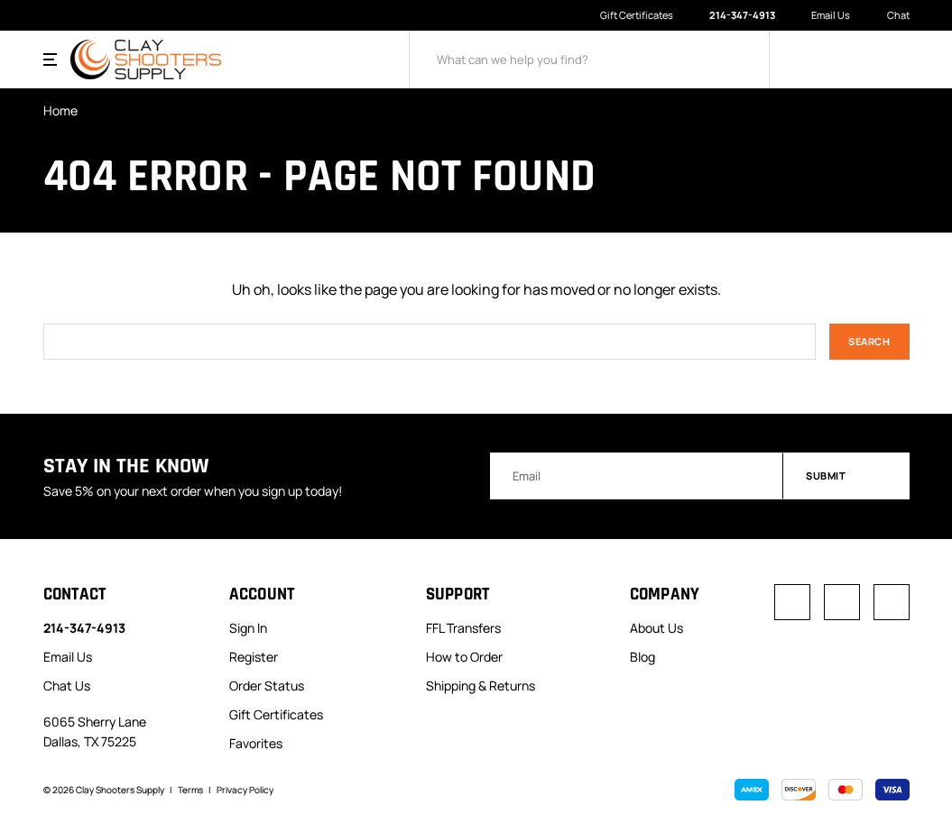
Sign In (248, 627)
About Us (656, 627)
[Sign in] (816, 59)
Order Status (266, 685)
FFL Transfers (463, 627)
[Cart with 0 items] (897, 59)
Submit (847, 475)
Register (253, 656)
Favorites (255, 743)
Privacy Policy (245, 789)
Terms (190, 789)
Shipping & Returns (480, 685)
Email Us (821, 15)
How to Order (464, 656)
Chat (889, 15)
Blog (642, 656)
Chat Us (66, 685)
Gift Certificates (636, 15)
